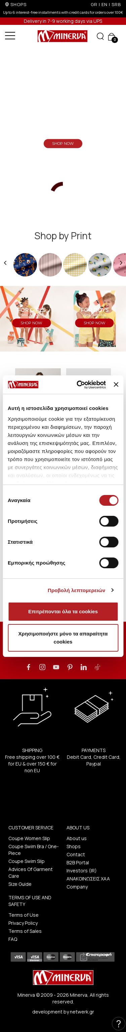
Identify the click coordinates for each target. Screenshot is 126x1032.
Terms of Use (23, 915)
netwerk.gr (82, 1011)
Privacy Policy (23, 923)
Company (77, 886)
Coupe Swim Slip (26, 861)
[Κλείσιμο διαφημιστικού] (116, 384)
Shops (74, 846)
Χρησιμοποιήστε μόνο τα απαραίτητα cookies (63, 638)
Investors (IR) (82, 870)
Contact (76, 854)
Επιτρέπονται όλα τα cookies (63, 611)
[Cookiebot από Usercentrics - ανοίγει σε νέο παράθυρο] (79, 384)
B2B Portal (78, 862)
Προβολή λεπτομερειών (77, 590)
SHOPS (18, 4)
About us (77, 838)
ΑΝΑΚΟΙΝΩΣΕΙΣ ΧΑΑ (88, 878)
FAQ (12, 939)
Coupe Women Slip (29, 838)
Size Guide (20, 884)
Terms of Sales (25, 931)
